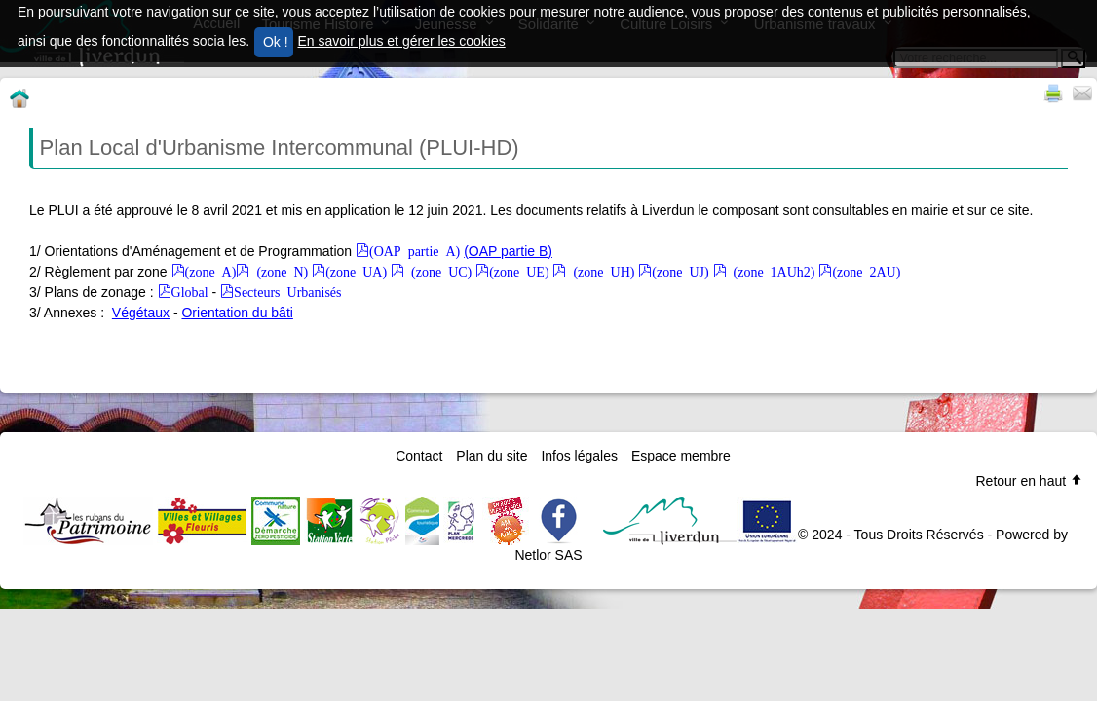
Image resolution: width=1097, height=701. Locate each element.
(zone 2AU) (866, 270)
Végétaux (141, 312)
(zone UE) (518, 270)
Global (189, 291)
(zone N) (278, 270)
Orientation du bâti (236, 312)
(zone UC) (438, 270)
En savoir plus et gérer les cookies (402, 41)
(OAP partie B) (508, 251)
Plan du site (491, 455)
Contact (419, 455)
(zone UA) (356, 270)
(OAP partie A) (414, 250)
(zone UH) (600, 270)
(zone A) (211, 270)
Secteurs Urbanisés (287, 291)
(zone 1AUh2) (771, 270)
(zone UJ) (680, 270)
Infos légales (579, 455)
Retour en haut (1029, 481)
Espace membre (681, 455)
